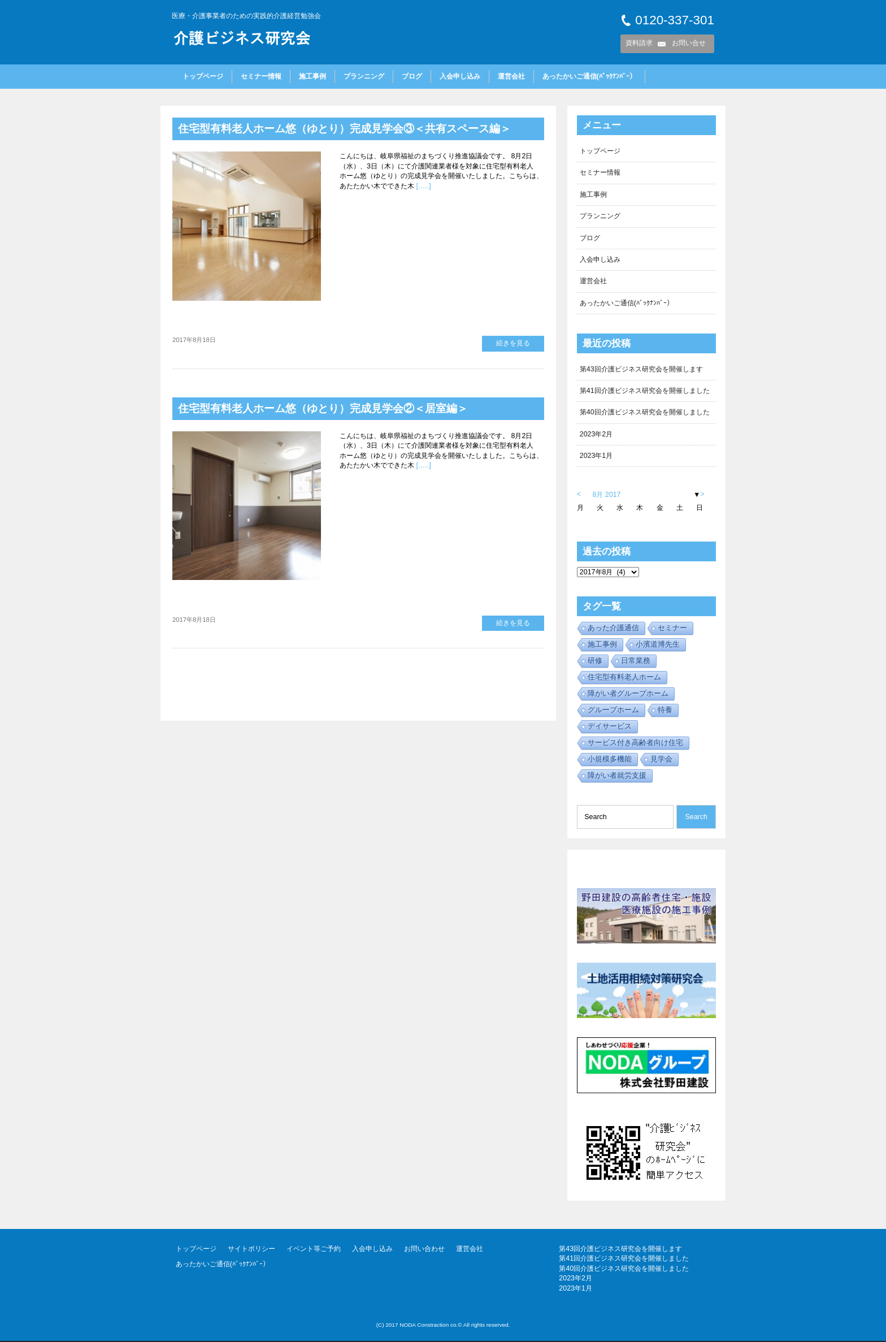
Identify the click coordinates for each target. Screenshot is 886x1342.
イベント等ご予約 (313, 1249)
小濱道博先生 (658, 645)
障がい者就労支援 (617, 776)
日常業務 (635, 661)
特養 (665, 711)
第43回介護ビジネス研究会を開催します (641, 369)
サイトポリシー (251, 1249)
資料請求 (639, 43)
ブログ (412, 76)
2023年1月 (596, 456)
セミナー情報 (261, 76)
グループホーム (613, 711)
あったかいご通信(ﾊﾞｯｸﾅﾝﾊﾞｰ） (589, 76)
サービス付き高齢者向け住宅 (635, 743)
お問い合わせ (424, 1249)
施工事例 (312, 76)
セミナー (672, 629)
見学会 (661, 760)
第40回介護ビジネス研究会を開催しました (645, 413)
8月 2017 (607, 495)
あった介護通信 (613, 629)
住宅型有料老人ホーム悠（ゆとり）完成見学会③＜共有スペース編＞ (353, 128)
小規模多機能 (610, 760)
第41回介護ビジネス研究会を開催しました (645, 391)
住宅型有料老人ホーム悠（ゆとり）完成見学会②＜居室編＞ (330, 408)
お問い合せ (689, 43)
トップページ (203, 76)
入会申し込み (460, 76)
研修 (595, 661)
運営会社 (511, 76)
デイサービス (610, 727)
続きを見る (513, 343)
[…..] (422, 186)
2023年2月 (596, 435)
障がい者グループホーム (628, 694)
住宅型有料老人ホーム (624, 678)
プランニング (364, 76)
